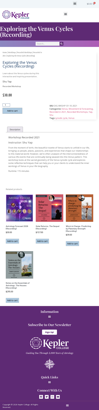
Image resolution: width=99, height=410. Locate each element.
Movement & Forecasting (81, 108)
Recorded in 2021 (57, 112)
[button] (75, 3)
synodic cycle (61, 118)
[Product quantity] (6, 105)
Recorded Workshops (24, 52)
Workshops (12, 52)
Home (5, 52)
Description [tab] (15, 129)
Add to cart (12, 110)
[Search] (61, 44)
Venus (65, 108)
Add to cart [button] (12, 241)
